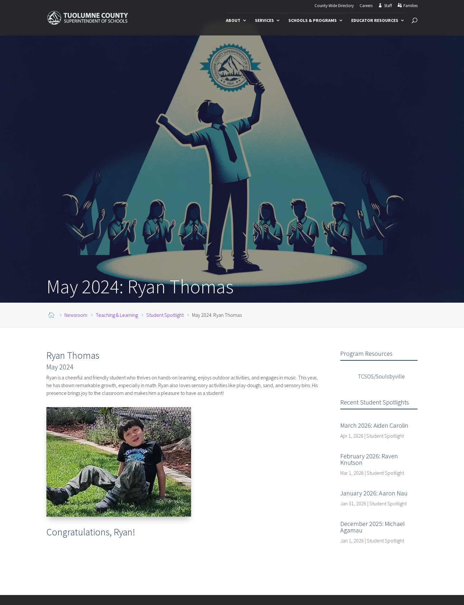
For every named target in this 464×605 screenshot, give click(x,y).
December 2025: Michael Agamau (372, 527)
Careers (366, 6)
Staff (388, 5)
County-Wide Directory (334, 6)
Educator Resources (374, 20)
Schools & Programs (312, 20)
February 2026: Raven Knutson (369, 459)
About (233, 20)
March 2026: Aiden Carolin (374, 425)
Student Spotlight (385, 436)
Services (264, 20)
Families (410, 5)
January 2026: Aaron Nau (374, 493)
